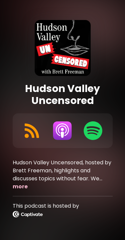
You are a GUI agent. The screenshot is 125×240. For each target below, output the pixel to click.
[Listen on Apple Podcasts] (62, 131)
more (20, 186)
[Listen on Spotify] (93, 131)
